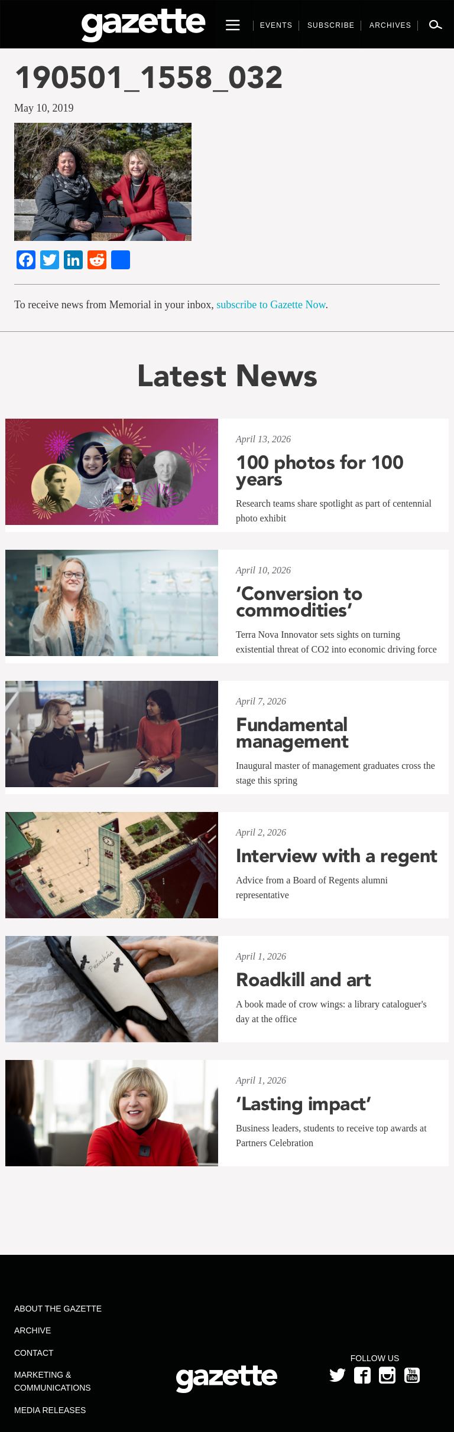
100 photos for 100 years (319, 470)
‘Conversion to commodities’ (299, 601)
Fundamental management (292, 732)
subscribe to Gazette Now (270, 305)
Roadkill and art (303, 979)
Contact (34, 1353)
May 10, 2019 (44, 108)
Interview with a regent (336, 855)
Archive (32, 1330)
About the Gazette (58, 1308)
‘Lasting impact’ (303, 1103)
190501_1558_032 (148, 77)
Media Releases (50, 1410)
